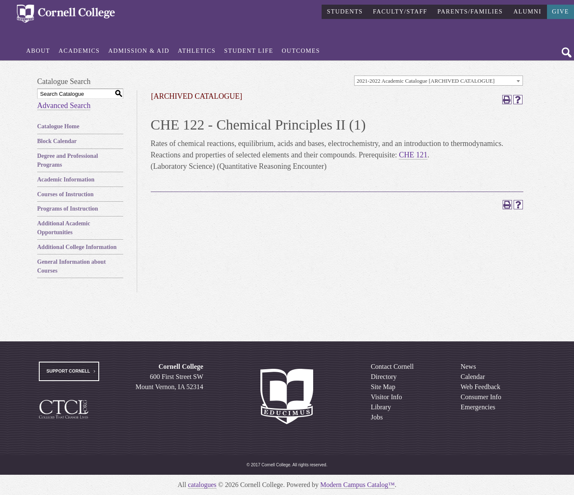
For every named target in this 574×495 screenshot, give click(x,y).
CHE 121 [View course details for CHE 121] (413, 155)
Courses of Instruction (65, 194)
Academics (79, 50)
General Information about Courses (71, 266)
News (468, 366)
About (38, 50)
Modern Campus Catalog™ (357, 484)
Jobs (376, 417)
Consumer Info (480, 396)
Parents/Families (470, 11)
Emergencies (477, 407)
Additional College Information (76, 247)
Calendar (472, 376)
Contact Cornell (392, 366)
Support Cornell (68, 371)
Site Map (383, 386)
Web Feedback (480, 386)
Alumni (527, 11)
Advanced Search (63, 105)
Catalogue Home (58, 126)
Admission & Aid (139, 50)
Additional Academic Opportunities (63, 227)
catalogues (202, 484)
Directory (383, 376)
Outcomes (301, 50)
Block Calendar (57, 141)
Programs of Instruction (67, 209)
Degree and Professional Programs (67, 160)
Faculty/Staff (400, 11)
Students (345, 11)
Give (560, 11)
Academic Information (66, 179)
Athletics (197, 50)
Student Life (248, 50)
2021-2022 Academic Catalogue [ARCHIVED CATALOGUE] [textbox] (426, 81)
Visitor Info (386, 396)
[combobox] (438, 81)
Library (381, 407)
